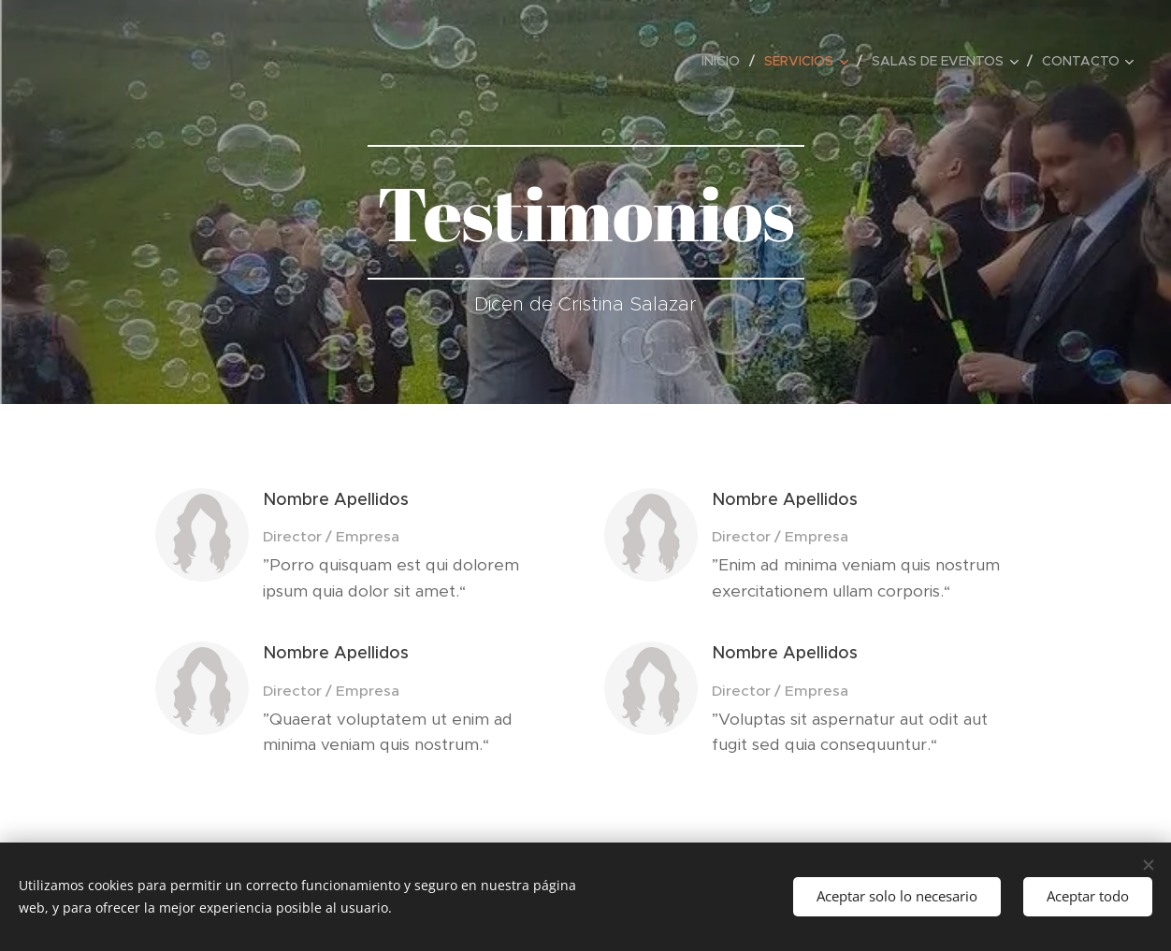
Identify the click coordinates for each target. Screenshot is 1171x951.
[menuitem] (726, 60)
